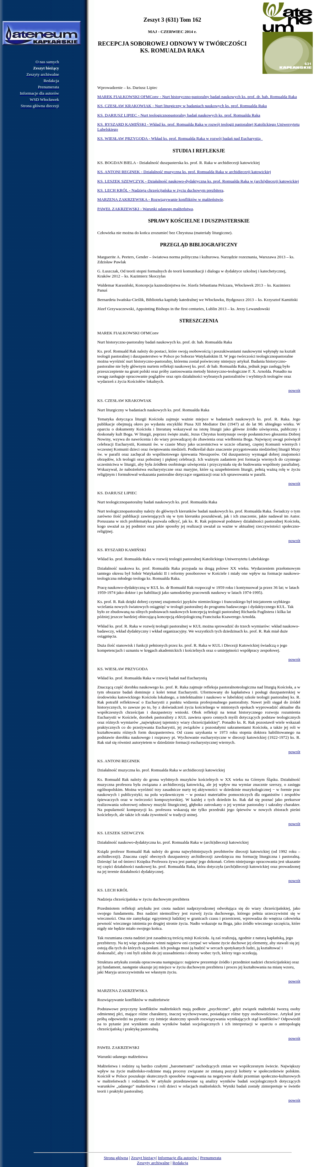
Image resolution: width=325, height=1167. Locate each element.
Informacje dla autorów (178, 1157)
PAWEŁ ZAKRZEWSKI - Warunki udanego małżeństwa (145, 208)
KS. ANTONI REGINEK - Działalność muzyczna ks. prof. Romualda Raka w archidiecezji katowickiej (184, 171)
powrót (294, 390)
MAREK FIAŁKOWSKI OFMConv (128, 333)
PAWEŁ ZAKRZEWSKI (118, 1047)
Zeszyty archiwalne (153, 1162)
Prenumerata (210, 1157)
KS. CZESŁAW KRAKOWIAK (124, 400)
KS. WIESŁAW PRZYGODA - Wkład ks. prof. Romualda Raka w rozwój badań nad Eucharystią (180, 138)
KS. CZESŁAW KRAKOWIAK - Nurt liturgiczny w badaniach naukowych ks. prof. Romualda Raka (182, 105)
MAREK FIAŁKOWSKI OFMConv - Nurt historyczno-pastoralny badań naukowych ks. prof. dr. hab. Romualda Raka (197, 96)
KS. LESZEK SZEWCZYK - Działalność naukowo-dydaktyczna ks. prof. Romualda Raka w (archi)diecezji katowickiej (198, 181)
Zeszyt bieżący (143, 1157)
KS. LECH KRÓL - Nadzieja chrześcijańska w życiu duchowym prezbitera (160, 190)
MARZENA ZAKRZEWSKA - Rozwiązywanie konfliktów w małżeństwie (160, 199)
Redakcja (180, 1162)
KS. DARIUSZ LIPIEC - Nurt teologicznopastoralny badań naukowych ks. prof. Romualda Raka (178, 115)
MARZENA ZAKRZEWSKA (122, 990)
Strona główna (116, 1157)
